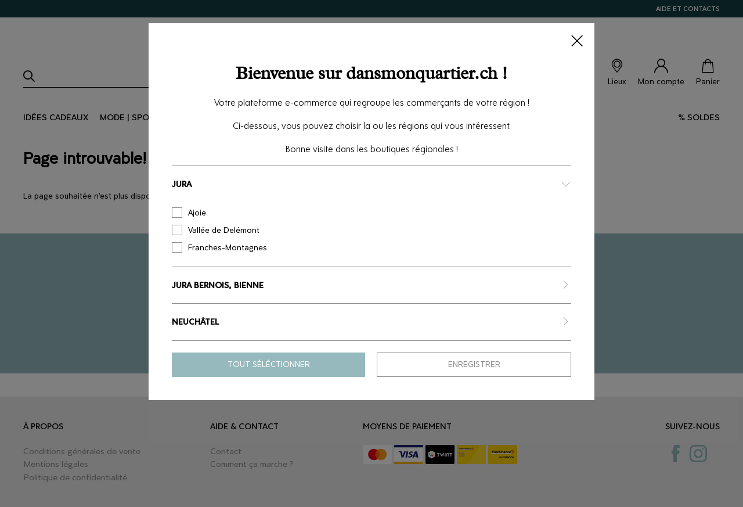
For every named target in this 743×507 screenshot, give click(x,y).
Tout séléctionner (269, 364)
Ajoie (189, 212)
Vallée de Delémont (215, 230)
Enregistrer (474, 364)
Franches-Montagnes (219, 247)
